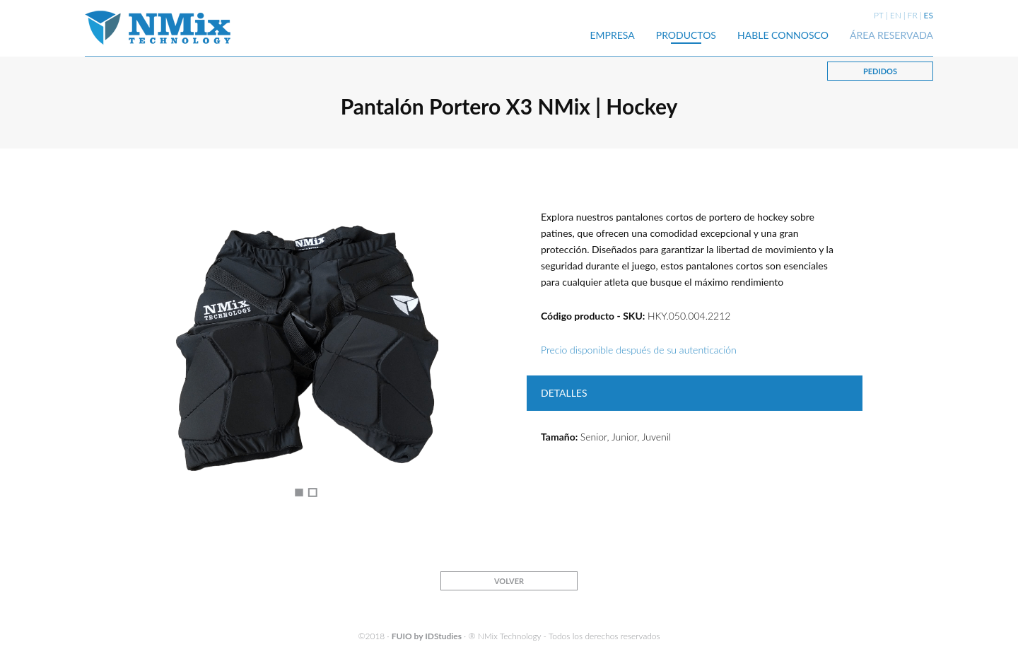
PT (879, 15)
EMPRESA (612, 35)
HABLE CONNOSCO (783, 35)
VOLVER (509, 580)
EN (895, 15)
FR (913, 15)
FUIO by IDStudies (427, 636)
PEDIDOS (880, 71)
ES (928, 15)
